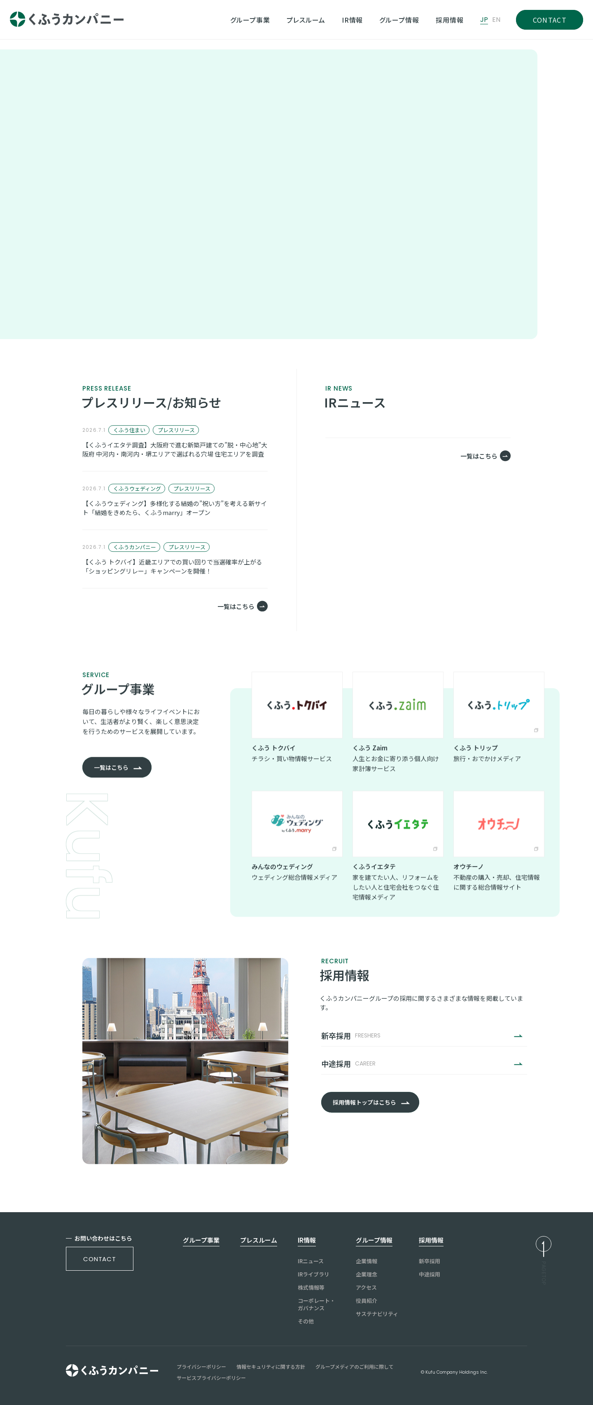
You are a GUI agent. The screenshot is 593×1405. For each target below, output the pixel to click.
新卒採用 (429, 1261)
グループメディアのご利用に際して (354, 1366)
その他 (306, 1321)
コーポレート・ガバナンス (316, 1304)
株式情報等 (311, 1287)
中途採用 (429, 1274)
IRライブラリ (313, 1274)
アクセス (366, 1287)
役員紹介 (366, 1300)
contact (99, 1259)
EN (496, 19)
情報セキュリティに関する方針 (270, 1366)
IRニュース (311, 1261)
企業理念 (366, 1274)
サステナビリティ (377, 1314)
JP (484, 19)
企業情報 (366, 1261)
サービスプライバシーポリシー (211, 1377)
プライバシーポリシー (201, 1366)
